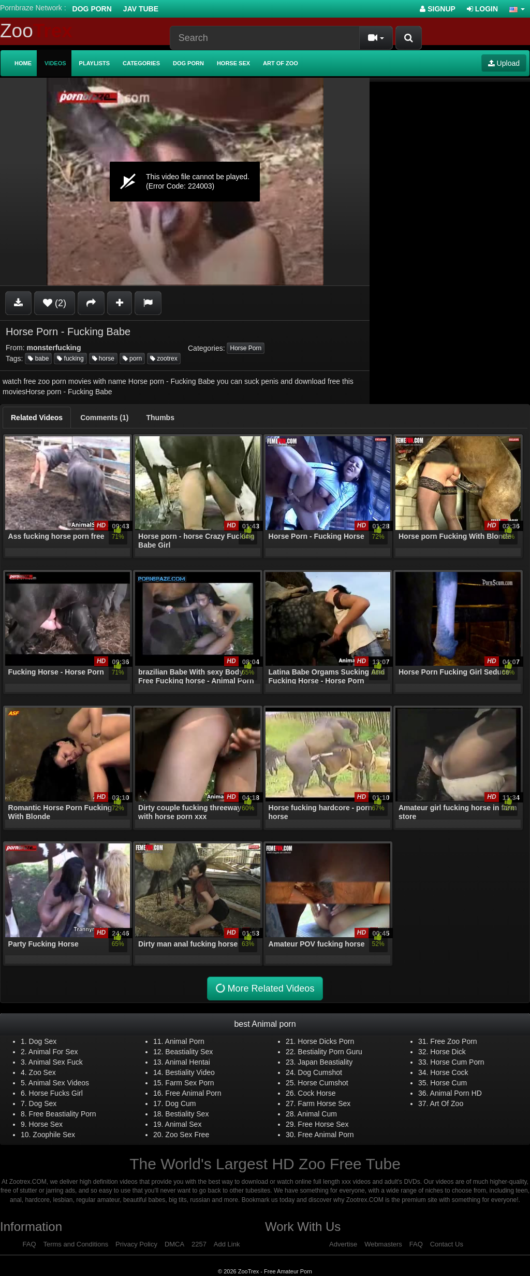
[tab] (37, 417)
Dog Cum (180, 1103)
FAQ (29, 1244)
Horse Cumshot (323, 1083)
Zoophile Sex (54, 1134)
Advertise (343, 1244)
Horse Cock (449, 1072)
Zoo (36, 30)
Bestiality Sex (187, 1114)
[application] (185, 181)
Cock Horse (316, 1093)
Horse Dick (447, 1052)
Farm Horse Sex (324, 1103)
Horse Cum (448, 1083)
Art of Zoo (280, 63)
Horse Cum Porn (457, 1062)
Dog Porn (92, 9)
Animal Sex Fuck (55, 1062)
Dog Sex (43, 1041)
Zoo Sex (42, 1072)
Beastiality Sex (189, 1052)
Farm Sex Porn (189, 1083)
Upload (504, 63)
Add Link (227, 1244)
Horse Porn (245, 348)
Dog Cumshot (320, 1072)
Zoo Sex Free (187, 1134)
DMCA (174, 1244)
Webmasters (383, 1244)
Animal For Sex (53, 1052)
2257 (199, 1244)
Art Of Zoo (447, 1103)
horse (103, 358)
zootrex (164, 358)
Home (23, 63)
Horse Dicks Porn (326, 1041)
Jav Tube (140, 9)
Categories (141, 63)
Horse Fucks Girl (56, 1093)
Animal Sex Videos (58, 1083)
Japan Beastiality (325, 1062)
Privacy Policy (136, 1244)
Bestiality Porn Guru (330, 1052)
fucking (70, 358)
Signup (437, 9)
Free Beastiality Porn (62, 1114)
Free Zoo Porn (453, 1041)
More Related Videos (264, 988)
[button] (517, 9)
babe (38, 358)
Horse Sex (233, 63)
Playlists (94, 63)
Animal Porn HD (456, 1093)
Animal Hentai (187, 1062)
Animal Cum (317, 1114)
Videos (55, 63)
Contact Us (446, 1244)
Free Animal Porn (193, 1093)
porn (132, 358)
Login (482, 9)
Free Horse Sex (323, 1124)
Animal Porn (184, 1041)
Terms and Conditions (75, 1244)
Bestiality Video (189, 1072)
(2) (54, 303)
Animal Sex (183, 1124)
